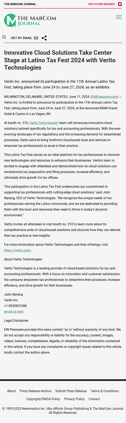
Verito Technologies (43, 123)
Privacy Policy (74, 399)
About (11, 391)
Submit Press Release (71, 391)
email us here (13, 312)
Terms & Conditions (105, 391)
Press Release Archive (35, 391)
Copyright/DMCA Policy (43, 399)
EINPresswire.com (104, 97)
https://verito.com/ (17, 250)
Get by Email (24, 38)
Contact (94, 399)
